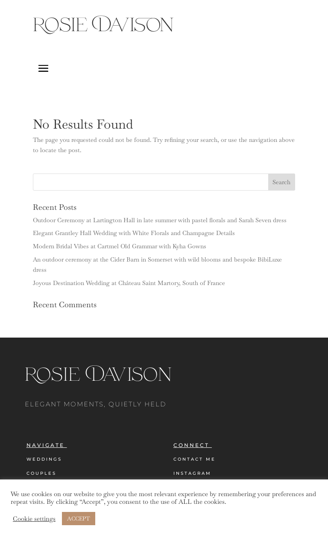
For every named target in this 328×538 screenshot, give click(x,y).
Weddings (44, 459)
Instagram (192, 473)
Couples (41, 473)
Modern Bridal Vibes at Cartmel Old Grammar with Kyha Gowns (119, 246)
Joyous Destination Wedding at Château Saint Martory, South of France (129, 283)
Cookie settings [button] (34, 519)
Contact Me (194, 459)
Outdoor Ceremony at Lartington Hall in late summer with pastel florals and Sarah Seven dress (160, 220)
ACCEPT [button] (78, 518)
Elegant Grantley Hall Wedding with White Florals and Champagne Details (134, 233)
